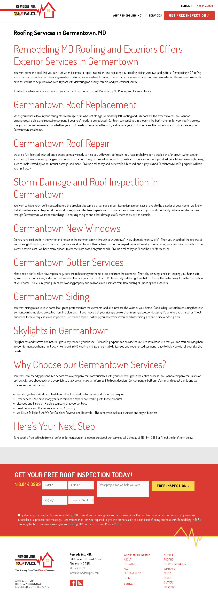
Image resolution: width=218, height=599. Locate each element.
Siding (167, 573)
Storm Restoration (175, 564)
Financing (169, 587)
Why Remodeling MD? (128, 15)
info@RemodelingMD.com (84, 573)
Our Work (129, 564)
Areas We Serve (43, 587)
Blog (127, 578)
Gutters (169, 582)
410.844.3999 (205, 5)
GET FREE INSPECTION (189, 15)
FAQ (126, 568)
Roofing (168, 559)
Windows (169, 568)
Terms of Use (32, 587)
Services (155, 15)
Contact (186, 5)
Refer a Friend (132, 573)
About (127, 559)
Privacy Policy (20, 587)
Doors (167, 578)
